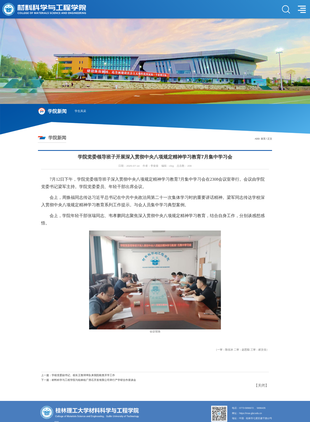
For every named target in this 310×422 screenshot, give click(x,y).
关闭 (261, 385)
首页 (263, 138)
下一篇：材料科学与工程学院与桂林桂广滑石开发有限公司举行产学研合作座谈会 (88, 379)
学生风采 (80, 111)
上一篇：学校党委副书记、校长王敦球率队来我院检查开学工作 (78, 375)
